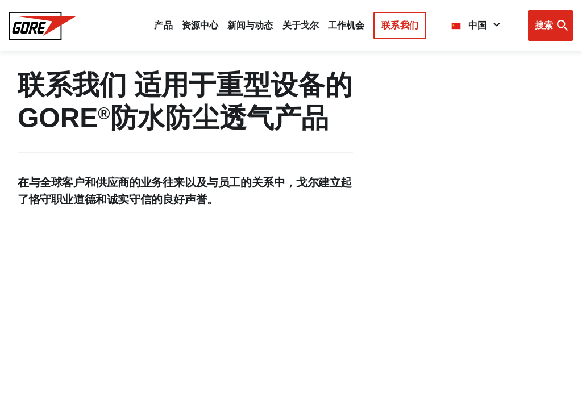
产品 (163, 25)
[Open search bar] (550, 25)
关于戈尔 (300, 25)
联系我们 (399, 25)
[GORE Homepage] (43, 26)
